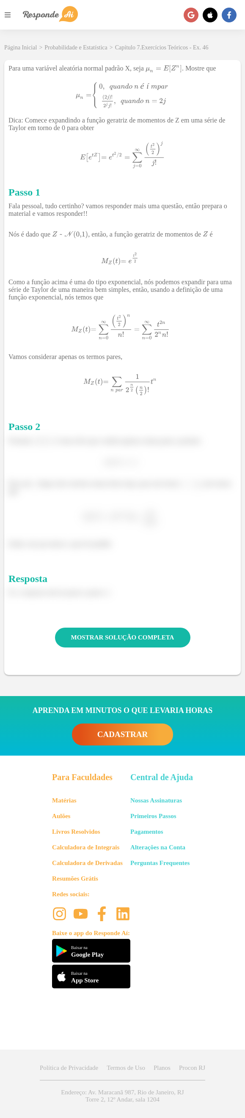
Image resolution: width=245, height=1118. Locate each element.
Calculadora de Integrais (85, 847)
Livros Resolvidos (76, 831)
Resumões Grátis (75, 878)
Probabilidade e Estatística (75, 47)
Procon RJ (192, 1067)
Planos (162, 1067)
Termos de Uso (126, 1067)
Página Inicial (20, 47)
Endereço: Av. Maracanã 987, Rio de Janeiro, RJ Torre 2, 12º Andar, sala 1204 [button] (122, 1096)
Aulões (61, 816)
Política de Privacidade (69, 1067)
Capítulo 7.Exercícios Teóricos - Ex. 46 (162, 47)
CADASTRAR (122, 734)
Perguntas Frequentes (160, 863)
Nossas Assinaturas (156, 800)
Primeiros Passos (153, 816)
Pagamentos (146, 831)
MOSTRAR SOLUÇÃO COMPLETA (122, 637)
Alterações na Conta (157, 847)
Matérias (64, 800)
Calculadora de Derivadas (87, 863)
